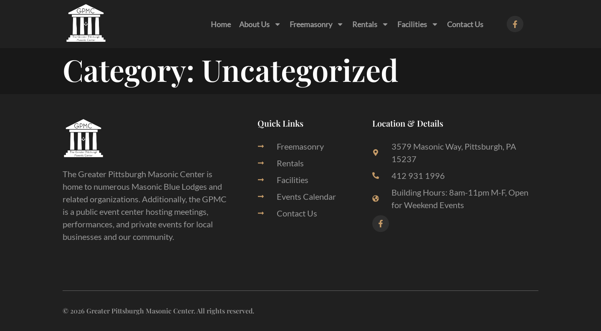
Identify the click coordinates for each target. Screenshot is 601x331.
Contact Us (465, 24)
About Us (260, 24)
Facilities (418, 24)
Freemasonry (317, 24)
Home (221, 24)
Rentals (370, 24)
